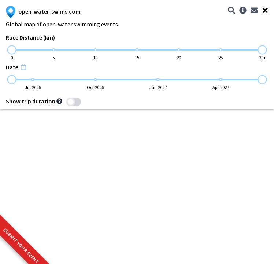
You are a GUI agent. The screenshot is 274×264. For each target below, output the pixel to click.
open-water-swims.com (43, 11)
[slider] (11, 50)
